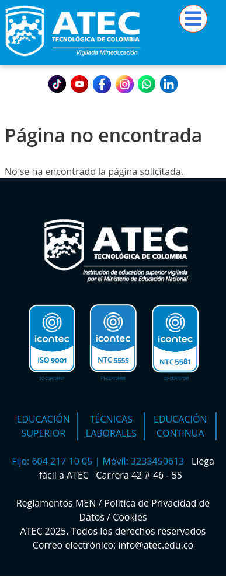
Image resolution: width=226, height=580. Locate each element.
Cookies (130, 517)
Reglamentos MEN (56, 503)
